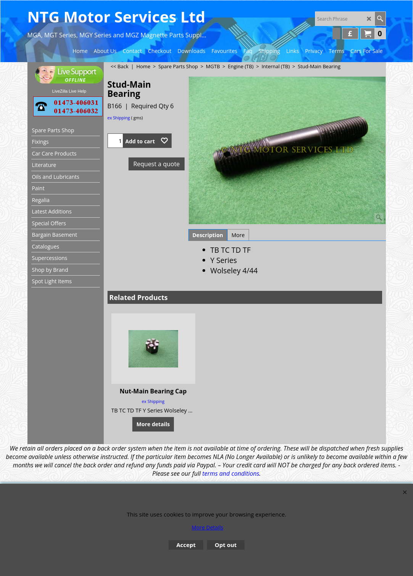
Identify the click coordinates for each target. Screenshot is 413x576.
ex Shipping (119, 117)
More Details (207, 527)
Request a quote (156, 164)
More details (153, 424)
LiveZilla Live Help (69, 91)
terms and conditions (230, 473)
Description (208, 235)
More (238, 235)
